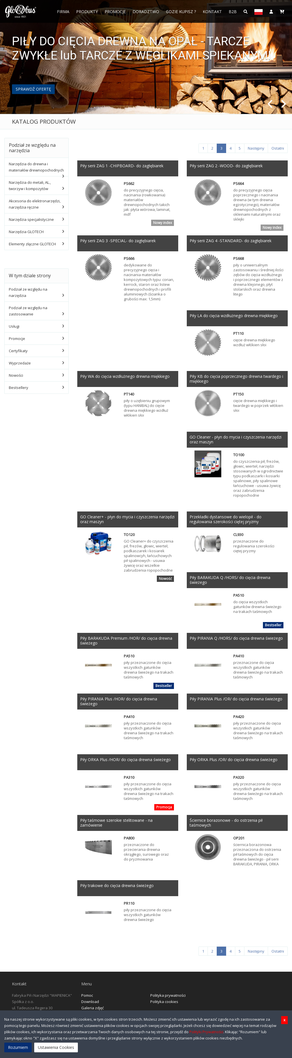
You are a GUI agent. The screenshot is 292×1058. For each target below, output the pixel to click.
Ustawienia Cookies (56, 1047)
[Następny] (256, 148)
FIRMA (63, 11)
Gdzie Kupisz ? (181, 11)
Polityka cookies (164, 1001)
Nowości (16, 375)
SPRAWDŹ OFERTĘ (33, 89)
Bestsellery (18, 387)
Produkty (87, 11)
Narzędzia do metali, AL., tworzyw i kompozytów (30, 185)
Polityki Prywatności (206, 1031)
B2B (233, 11)
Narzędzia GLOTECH (26, 231)
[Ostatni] (278, 148)
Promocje (115, 11)
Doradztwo (146, 11)
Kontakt (212, 11)
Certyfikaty (18, 350)
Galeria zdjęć (92, 1007)
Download (90, 1001)
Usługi (14, 326)
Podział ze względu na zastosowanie (28, 311)
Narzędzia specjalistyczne (31, 219)
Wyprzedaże (20, 363)
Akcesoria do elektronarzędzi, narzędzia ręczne (34, 204)
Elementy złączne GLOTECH (32, 243)
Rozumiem (18, 1047)
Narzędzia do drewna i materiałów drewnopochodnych (36, 167)
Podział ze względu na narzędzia (28, 292)
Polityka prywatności (168, 995)
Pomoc (87, 995)
